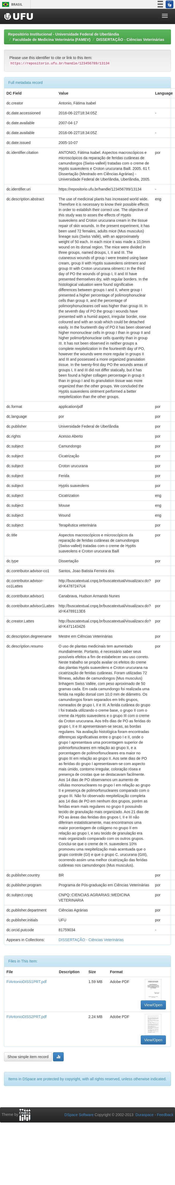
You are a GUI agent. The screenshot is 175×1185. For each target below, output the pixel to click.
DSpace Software (79, 1115)
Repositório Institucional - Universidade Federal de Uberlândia (63, 34)
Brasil (11, 4)
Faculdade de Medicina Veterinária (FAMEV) (51, 39)
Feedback (165, 1115)
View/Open (153, 1005)
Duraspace (144, 1115)
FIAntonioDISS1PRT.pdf (26, 982)
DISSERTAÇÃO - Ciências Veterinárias (130, 39)
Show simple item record (27, 1057)
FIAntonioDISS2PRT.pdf (26, 1017)
